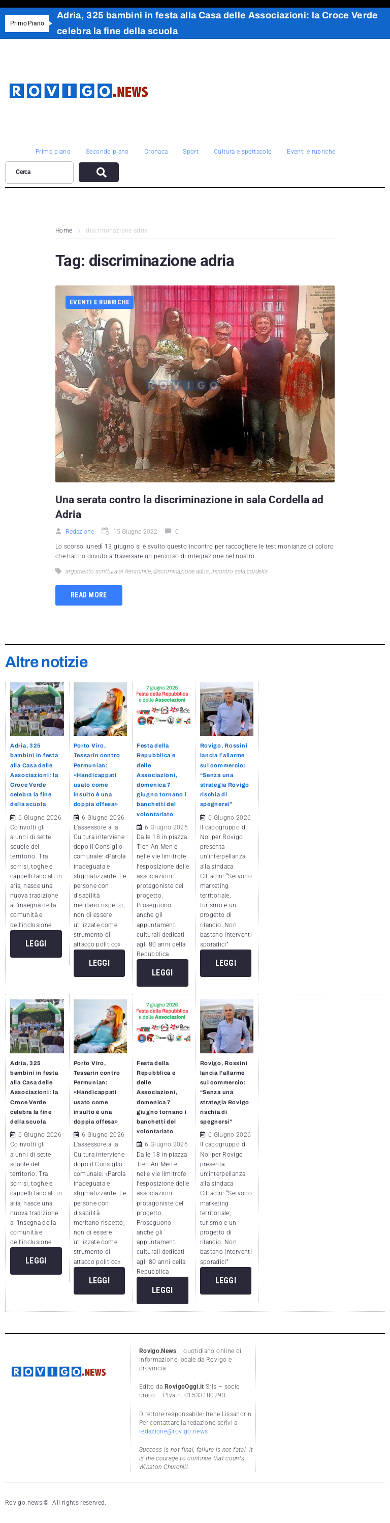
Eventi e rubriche (99, 302)
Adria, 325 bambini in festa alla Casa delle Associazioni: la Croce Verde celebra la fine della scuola (34, 774)
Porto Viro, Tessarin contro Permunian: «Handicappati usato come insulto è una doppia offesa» (97, 774)
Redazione (80, 531)
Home (63, 230)
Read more (89, 595)
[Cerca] (39, 172)
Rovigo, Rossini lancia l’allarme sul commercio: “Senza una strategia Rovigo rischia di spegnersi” (225, 774)
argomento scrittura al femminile (108, 571)
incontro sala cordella (239, 571)
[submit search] (99, 172)
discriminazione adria (181, 571)
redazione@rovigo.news (173, 1431)
